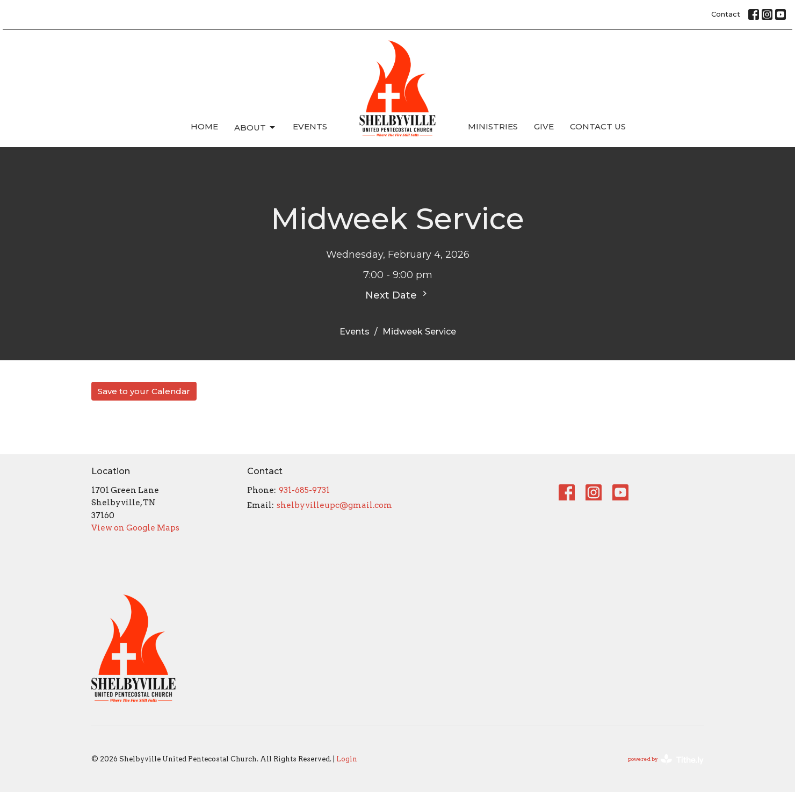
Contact (725, 14)
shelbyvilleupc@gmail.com (334, 505)
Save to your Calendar (144, 391)
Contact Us (598, 126)
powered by (666, 759)
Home (204, 126)
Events (310, 126)
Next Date (397, 294)
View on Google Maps (135, 528)
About (255, 127)
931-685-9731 (304, 490)
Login (346, 759)
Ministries (493, 126)
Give (544, 126)
